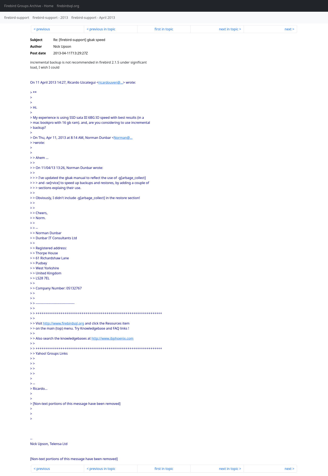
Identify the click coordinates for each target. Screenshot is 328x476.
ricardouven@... (111, 82)
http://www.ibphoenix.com (112, 338)
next (288, 29)
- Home (29, 6)
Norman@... (123, 137)
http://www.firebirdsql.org (63, 323)
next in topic (228, 29)
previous (43, 29)
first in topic (164, 29)
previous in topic (102, 29)
